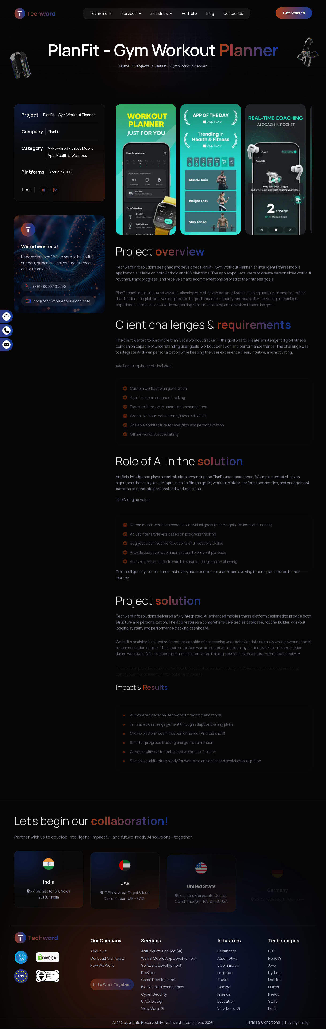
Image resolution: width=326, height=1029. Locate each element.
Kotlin (272, 1008)
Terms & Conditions (263, 1022)
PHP (271, 951)
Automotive (227, 958)
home (124, 67)
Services (129, 13)
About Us (98, 951)
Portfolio (189, 13)
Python (274, 972)
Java (272, 965)
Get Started (294, 13)
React (273, 994)
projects (142, 67)
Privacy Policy (296, 1022)
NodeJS (274, 958)
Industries (159, 13)
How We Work (102, 965)
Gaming (223, 987)
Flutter (274, 987)
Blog (210, 13)
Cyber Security (154, 994)
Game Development (158, 979)
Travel (222, 979)
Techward (98, 13)
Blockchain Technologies (162, 987)
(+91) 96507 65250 (46, 286)
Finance (224, 994)
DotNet (274, 979)
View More (153, 1008)
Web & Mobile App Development (168, 958)
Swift (272, 1001)
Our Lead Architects (107, 958)
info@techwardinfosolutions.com (58, 301)
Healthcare (226, 951)
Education (225, 1001)
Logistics (225, 972)
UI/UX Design (152, 1001)
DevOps (148, 972)
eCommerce (228, 965)
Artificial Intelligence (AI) (162, 951)
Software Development (161, 965)
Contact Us (233, 13)
